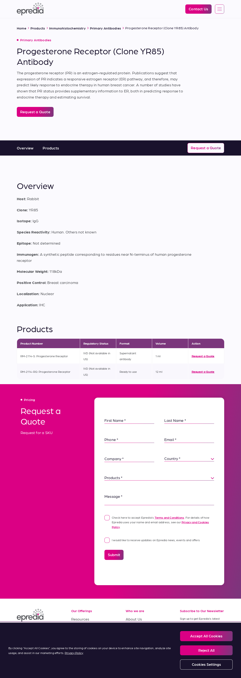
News (130, 638)
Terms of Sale (83, 638)
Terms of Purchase (87, 647)
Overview (25, 148)
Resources (80, 619)
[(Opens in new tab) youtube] (41, 630)
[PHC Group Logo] (24, 665)
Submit (114, 554)
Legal (34, 664)
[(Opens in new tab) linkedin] (21, 630)
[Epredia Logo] (30, 9)
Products (51, 148)
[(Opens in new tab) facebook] (31, 630)
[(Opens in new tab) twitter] (51, 630)
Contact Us (135, 647)
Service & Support (86, 628)
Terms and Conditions (169, 517)
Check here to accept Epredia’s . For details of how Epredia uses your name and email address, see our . (156, 522)
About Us (134, 619)
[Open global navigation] (219, 9)
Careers (132, 628)
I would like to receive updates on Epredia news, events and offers (152, 540)
